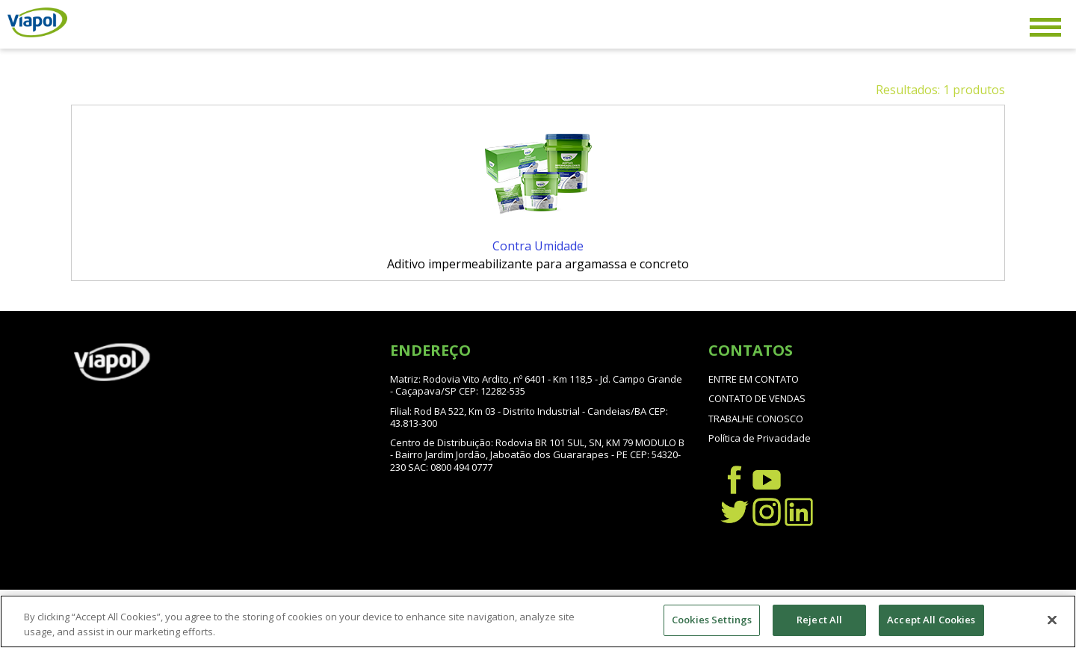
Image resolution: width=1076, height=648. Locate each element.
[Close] (1052, 621)
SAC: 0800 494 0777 (450, 467)
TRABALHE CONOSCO (755, 418)
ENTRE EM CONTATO (753, 379)
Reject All (819, 621)
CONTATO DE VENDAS (757, 398)
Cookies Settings (712, 621)
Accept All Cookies (931, 621)
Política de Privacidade (759, 438)
